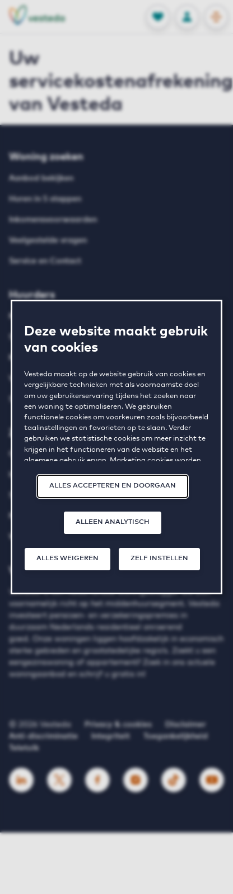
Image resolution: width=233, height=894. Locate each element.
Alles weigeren (67, 558)
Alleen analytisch (113, 522)
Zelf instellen (159, 558)
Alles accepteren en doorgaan (112, 486)
